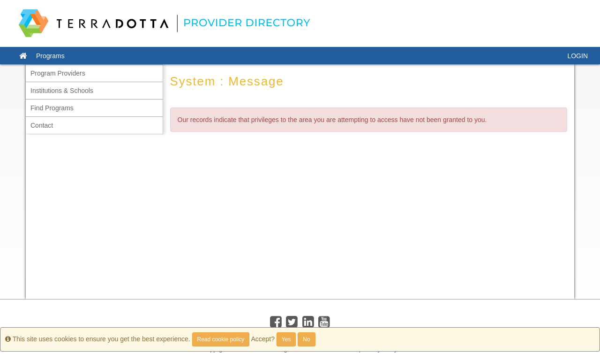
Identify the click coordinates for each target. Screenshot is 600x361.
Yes (286, 339)
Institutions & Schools (61, 90)
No (306, 339)
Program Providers (57, 73)
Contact (41, 125)
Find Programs (52, 108)
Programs (50, 56)
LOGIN (577, 56)
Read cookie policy (221, 339)
